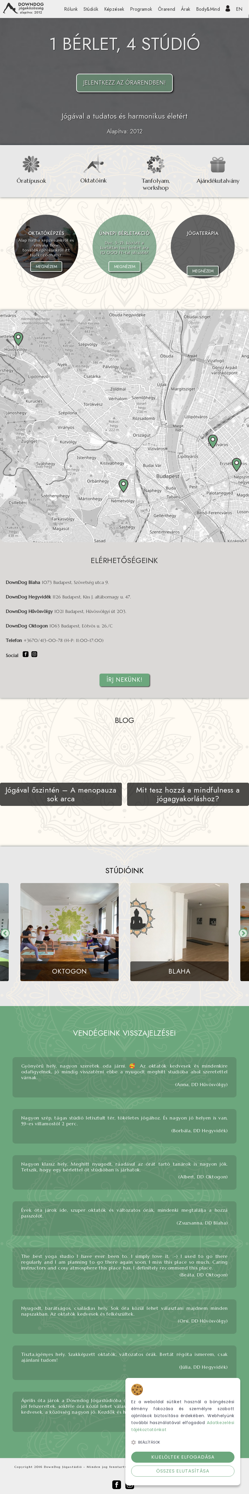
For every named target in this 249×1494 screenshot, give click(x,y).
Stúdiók (91, 9)
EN (239, 9)
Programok (141, 9)
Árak (186, 9)
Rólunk (71, 9)
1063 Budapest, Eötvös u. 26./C (81, 626)
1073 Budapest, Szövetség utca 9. (75, 582)
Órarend (166, 9)
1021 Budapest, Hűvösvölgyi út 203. (90, 611)
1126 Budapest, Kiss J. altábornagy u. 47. (92, 597)
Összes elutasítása (182, 1471)
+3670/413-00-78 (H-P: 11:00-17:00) (64, 640)
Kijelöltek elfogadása (183, 1457)
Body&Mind (208, 9)
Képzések (114, 9)
